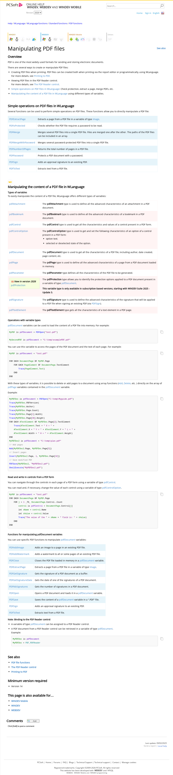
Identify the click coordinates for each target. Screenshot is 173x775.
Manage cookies (129, 762)
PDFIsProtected (17, 125)
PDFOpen (14, 598)
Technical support (102, 762)
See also (161, 48)
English (156, 13)
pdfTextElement (17, 310)
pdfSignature (16, 299)
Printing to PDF (42, 75)
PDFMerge (14, 132)
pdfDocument (16, 252)
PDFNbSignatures (18, 592)
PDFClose (14, 566)
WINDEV (15, 711)
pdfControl (15, 224)
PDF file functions (20, 668)
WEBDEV (15, 716)
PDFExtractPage (17, 119)
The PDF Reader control (46, 84)
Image (96, 119)
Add (120, 384)
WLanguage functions (37, 23)
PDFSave (13, 605)
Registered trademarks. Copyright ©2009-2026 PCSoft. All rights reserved (86, 767)
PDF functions (75, 23)
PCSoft (40, 762)
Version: (30, 12)
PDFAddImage (16, 553)
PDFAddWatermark (19, 559)
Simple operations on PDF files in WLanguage (35, 88)
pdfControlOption (18, 231)
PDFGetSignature (18, 579)
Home (139, 13)
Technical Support (84, 762)
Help (10, 23)
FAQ (64, 762)
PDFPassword (16, 155)
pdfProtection (18, 285)
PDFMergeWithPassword (22, 142)
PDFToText (14, 168)
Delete (127, 384)
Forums (57, 762)
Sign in (148, 13)
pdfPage (13, 262)
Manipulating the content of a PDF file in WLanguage (39, 93)
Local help (162, 752)
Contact (115, 762)
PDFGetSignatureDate (20, 585)
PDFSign (13, 162)
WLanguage (19, 23)
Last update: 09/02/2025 (156, 749)
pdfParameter (16, 272)
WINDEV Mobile (19, 707)
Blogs (71, 762)
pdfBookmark (16, 214)
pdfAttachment (17, 203)
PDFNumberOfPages (20, 149)
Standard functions (58, 23)
